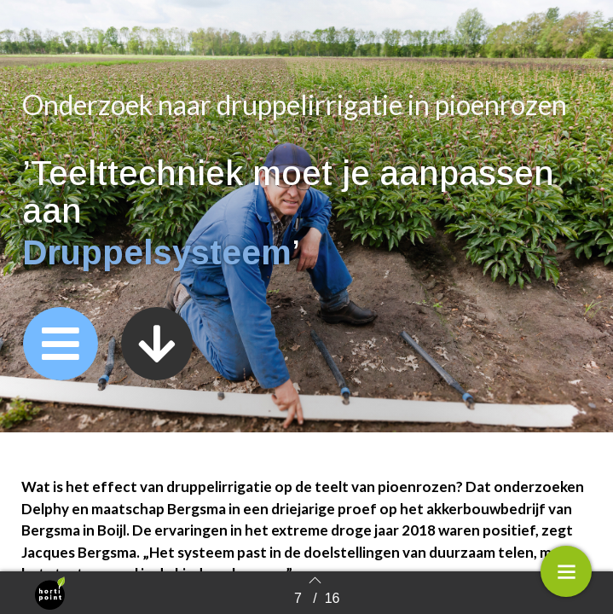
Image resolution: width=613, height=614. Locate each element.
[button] (60, 343)
